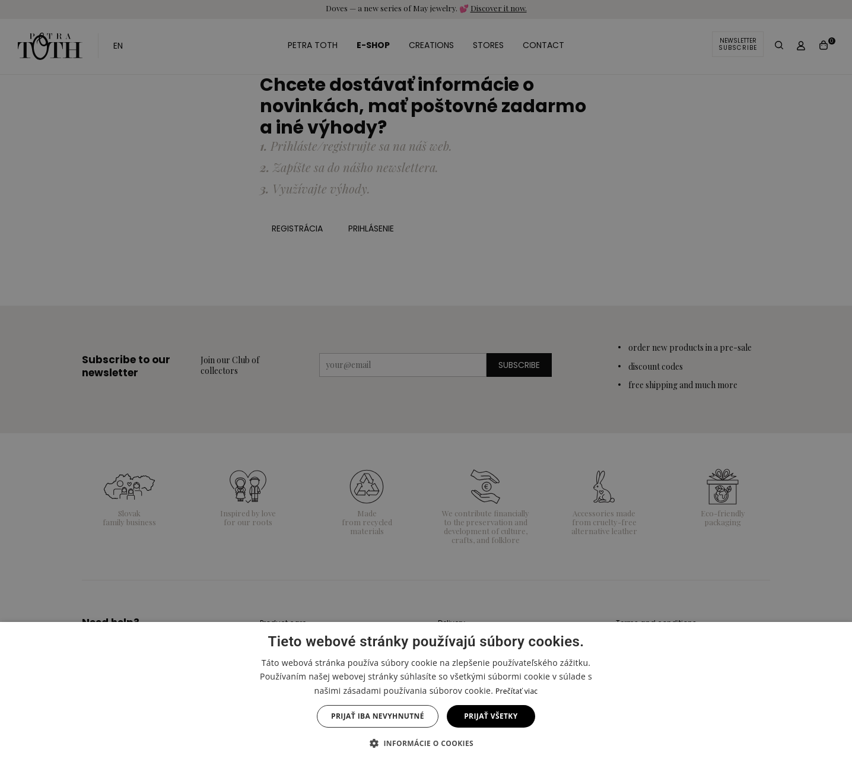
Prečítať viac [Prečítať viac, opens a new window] (516, 691)
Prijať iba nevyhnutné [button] (377, 716)
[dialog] (426, 382)
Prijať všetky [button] (490, 716)
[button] (426, 744)
